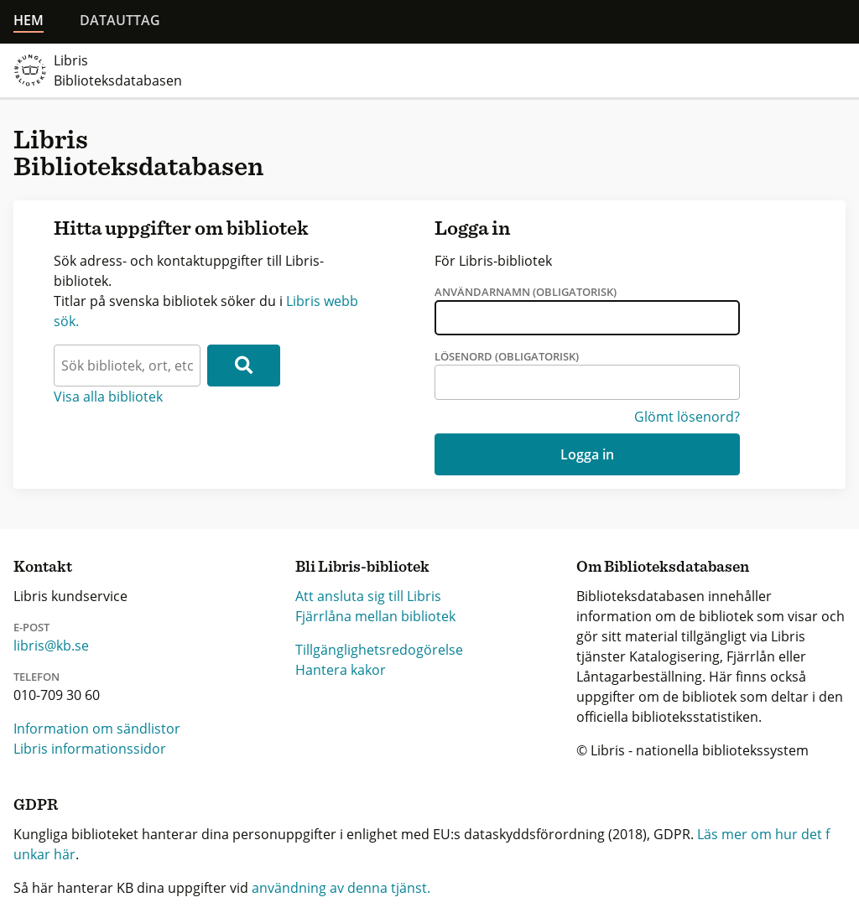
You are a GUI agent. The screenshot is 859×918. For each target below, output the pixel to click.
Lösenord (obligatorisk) (507, 356)
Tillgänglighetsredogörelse (379, 650)
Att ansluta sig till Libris (368, 596)
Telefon (36, 676)
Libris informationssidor (89, 748)
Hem (28, 20)
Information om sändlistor (96, 728)
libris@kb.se (51, 645)
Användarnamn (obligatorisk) (526, 291)
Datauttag (120, 20)
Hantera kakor (340, 670)
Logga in (587, 454)
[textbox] (127, 365)
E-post (31, 627)
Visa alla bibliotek (108, 396)
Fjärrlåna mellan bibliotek (375, 616)
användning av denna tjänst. (341, 888)
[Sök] (243, 365)
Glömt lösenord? (687, 416)
